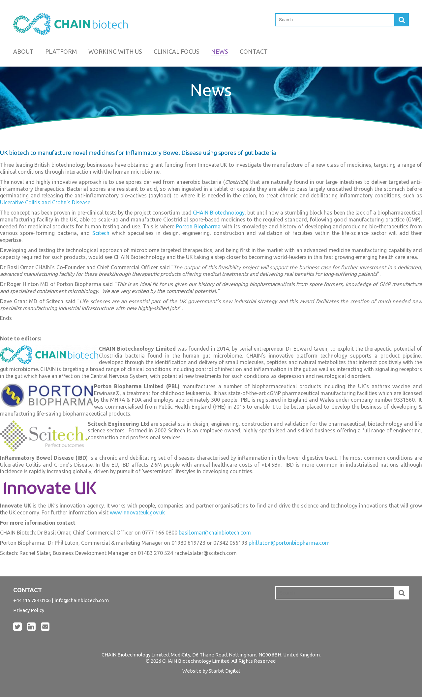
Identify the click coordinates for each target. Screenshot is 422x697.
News (219, 51)
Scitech (100, 233)
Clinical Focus (176, 51)
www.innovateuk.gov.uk (137, 512)
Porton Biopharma (198, 226)
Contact (254, 51)
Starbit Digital (224, 671)
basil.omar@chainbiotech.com (215, 533)
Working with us (115, 51)
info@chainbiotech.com (81, 600)
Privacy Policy (28, 610)
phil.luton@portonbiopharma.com (289, 543)
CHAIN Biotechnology (218, 213)
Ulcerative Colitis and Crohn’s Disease (45, 202)
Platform (61, 51)
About (23, 51)
